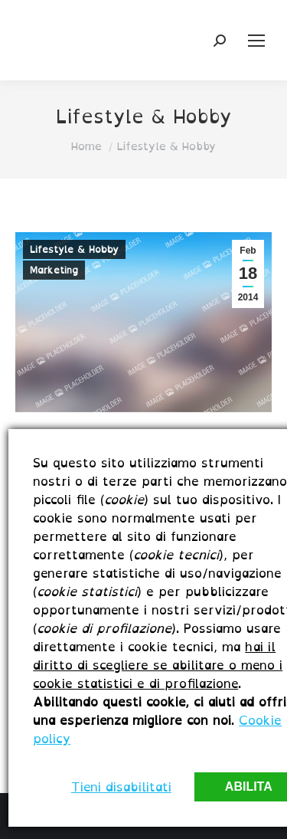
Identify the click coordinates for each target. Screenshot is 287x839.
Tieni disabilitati (121, 787)
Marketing (54, 270)
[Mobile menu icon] (256, 40)
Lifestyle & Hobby (74, 249)
